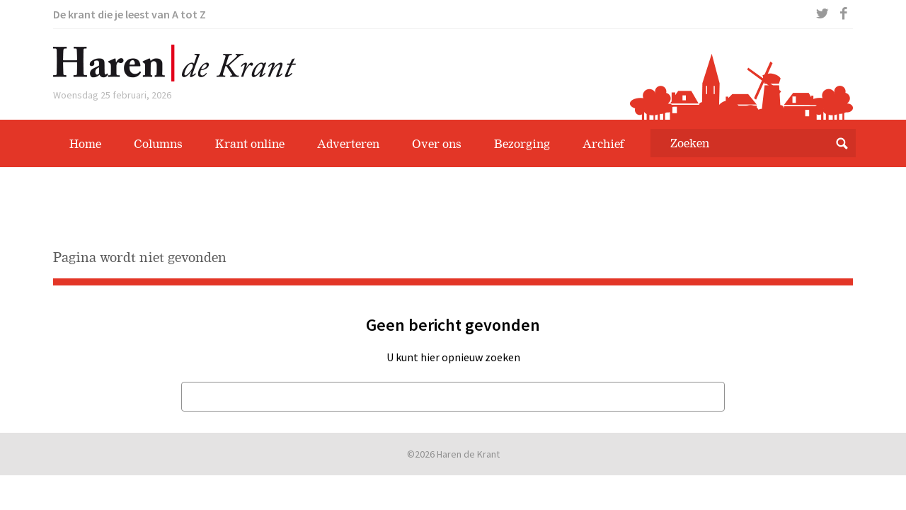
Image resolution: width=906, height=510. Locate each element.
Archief (603, 144)
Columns (158, 144)
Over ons (436, 144)
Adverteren (348, 144)
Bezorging (522, 144)
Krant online (250, 144)
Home (85, 144)
